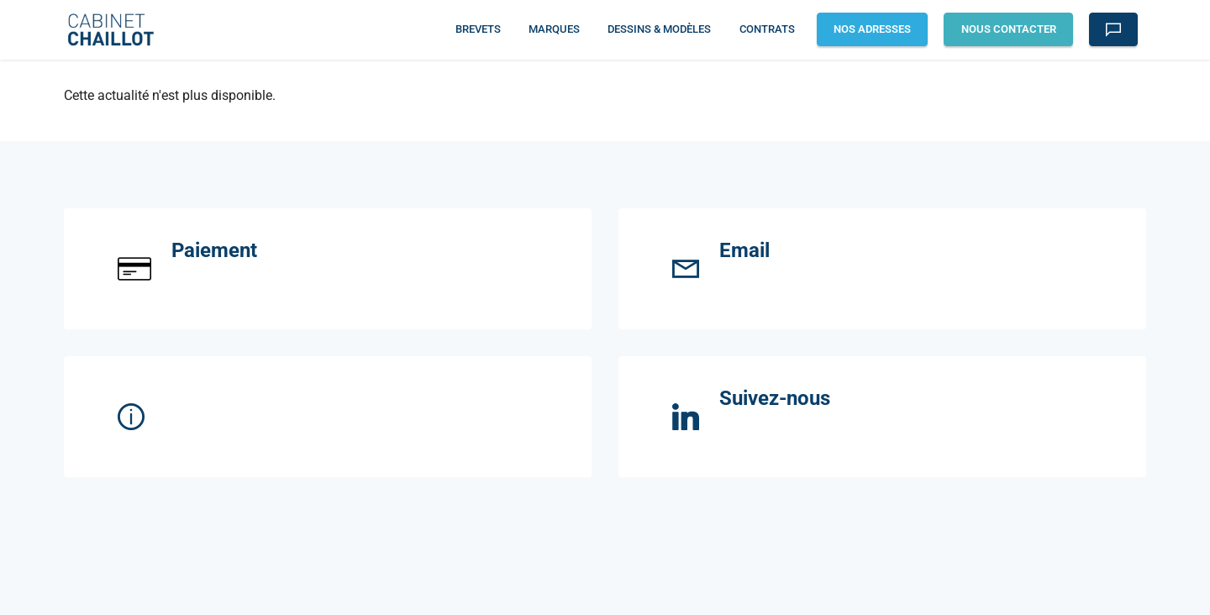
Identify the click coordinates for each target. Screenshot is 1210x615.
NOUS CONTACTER (1008, 29)
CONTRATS (767, 29)
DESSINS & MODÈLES (659, 29)
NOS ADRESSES (872, 29)
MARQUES (554, 29)
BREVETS (478, 29)
